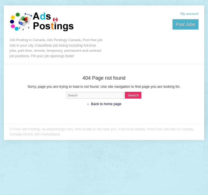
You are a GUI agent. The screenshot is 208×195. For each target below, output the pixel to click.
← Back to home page (104, 104)
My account (189, 14)
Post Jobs (185, 24)
